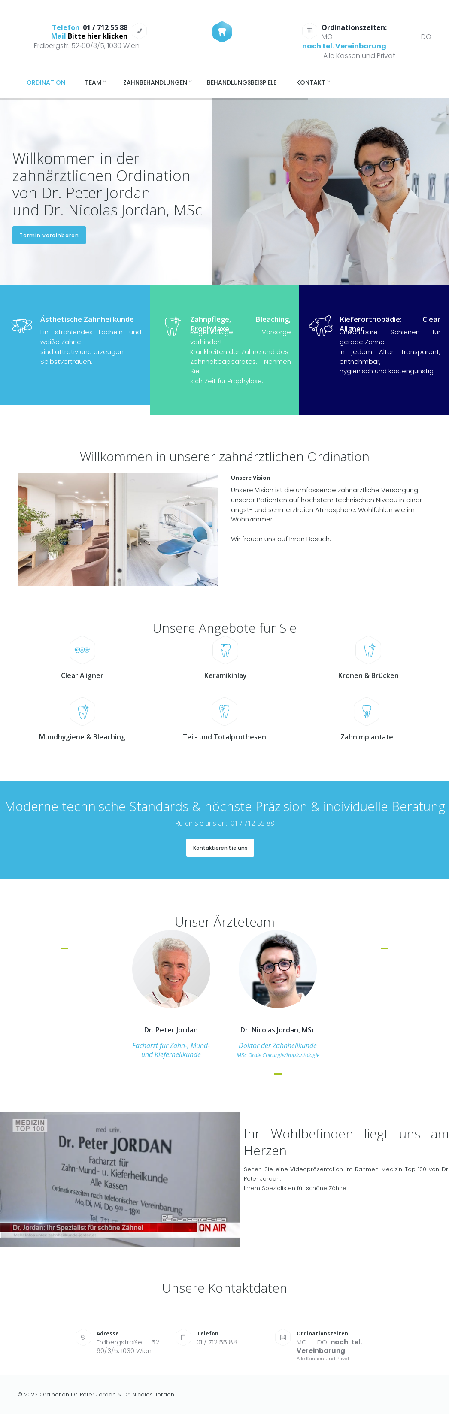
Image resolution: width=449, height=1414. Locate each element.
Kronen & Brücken (368, 675)
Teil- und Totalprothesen (224, 737)
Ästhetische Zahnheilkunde (87, 319)
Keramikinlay (225, 675)
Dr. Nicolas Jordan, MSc (277, 1030)
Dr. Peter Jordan (171, 1030)
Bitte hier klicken (97, 36)
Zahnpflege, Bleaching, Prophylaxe (240, 323)
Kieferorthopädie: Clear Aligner (390, 323)
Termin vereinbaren (49, 235)
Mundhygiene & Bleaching (82, 737)
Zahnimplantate (366, 737)
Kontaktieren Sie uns (220, 847)
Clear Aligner (82, 675)
